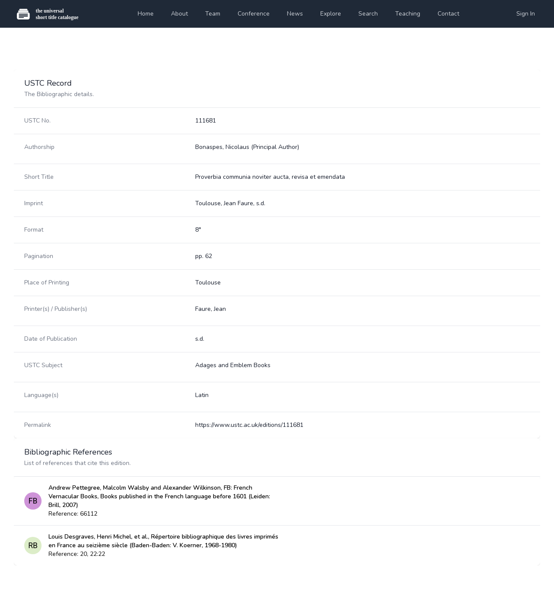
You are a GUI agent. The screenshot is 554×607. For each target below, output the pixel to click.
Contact (448, 14)
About (179, 14)
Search (368, 14)
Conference (254, 14)
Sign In (525, 14)
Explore (330, 14)
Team (212, 14)
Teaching (407, 14)
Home (146, 14)
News (295, 14)
